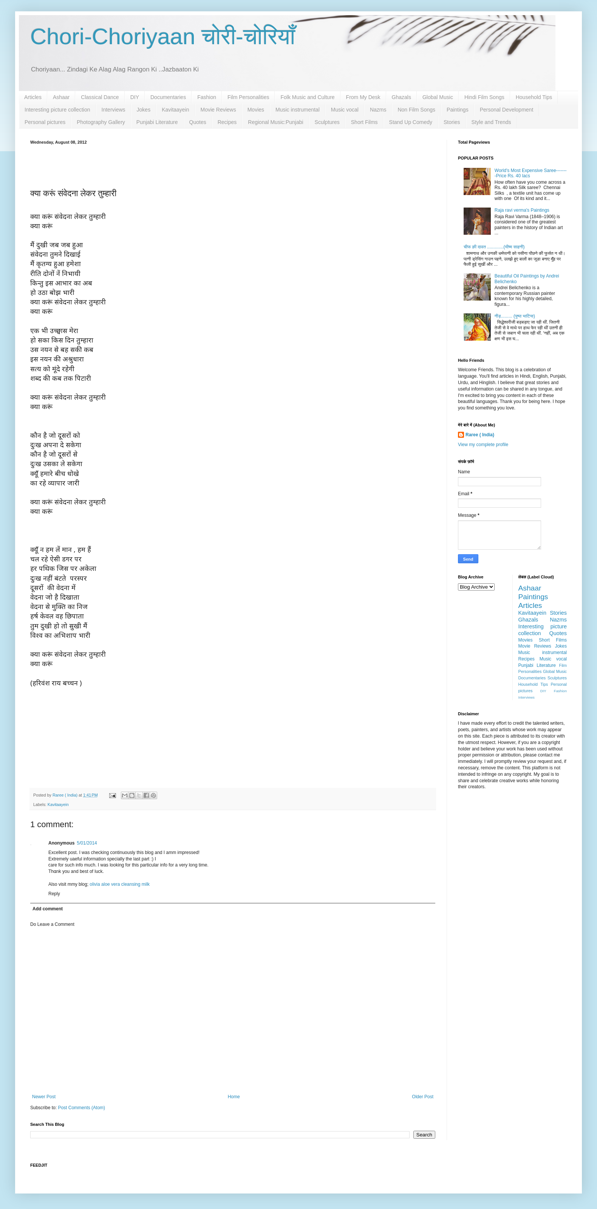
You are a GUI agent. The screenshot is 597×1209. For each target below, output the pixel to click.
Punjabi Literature (157, 122)
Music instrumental (297, 110)
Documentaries (168, 97)
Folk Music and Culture (307, 97)
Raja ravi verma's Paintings (522, 210)
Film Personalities (248, 97)
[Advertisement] (232, 165)
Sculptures (327, 122)
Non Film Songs (416, 110)
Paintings (458, 110)
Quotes (197, 122)
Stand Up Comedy (410, 122)
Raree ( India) (480, 434)
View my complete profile (483, 444)
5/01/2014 (87, 843)
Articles (33, 97)
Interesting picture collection (57, 110)
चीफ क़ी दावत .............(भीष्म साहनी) (494, 247)
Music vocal (345, 110)
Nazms (378, 110)
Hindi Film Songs (484, 97)
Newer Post (44, 1096)
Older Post (422, 1096)
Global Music (437, 97)
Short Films (364, 122)
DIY (134, 97)
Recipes (227, 122)
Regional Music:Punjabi (275, 122)
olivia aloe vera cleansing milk (120, 884)
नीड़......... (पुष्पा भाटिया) (515, 316)
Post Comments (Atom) (81, 1107)
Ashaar (61, 97)
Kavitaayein (175, 110)
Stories (452, 122)
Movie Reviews (218, 110)
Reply (54, 893)
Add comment (47, 908)
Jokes (144, 110)
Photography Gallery (101, 122)
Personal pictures (45, 122)
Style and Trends (491, 122)
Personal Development (507, 110)
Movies (255, 110)
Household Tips (534, 97)
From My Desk (363, 97)
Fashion (206, 97)
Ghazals (401, 97)
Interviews (113, 110)
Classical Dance (100, 97)
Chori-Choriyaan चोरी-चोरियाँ (162, 36)
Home (234, 1096)
